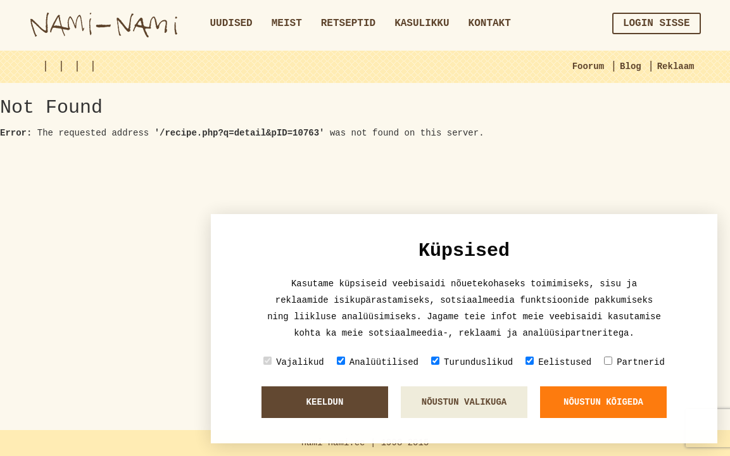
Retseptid (348, 23)
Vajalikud (293, 362)
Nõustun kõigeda (603, 402)
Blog (630, 66)
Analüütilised (377, 362)
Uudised (231, 23)
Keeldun (325, 402)
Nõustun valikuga (464, 402)
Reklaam (676, 66)
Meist (287, 23)
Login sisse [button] (656, 23)
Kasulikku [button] (421, 23)
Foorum (588, 66)
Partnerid (634, 362)
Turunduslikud (472, 362)
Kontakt (490, 23)
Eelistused (558, 362)
